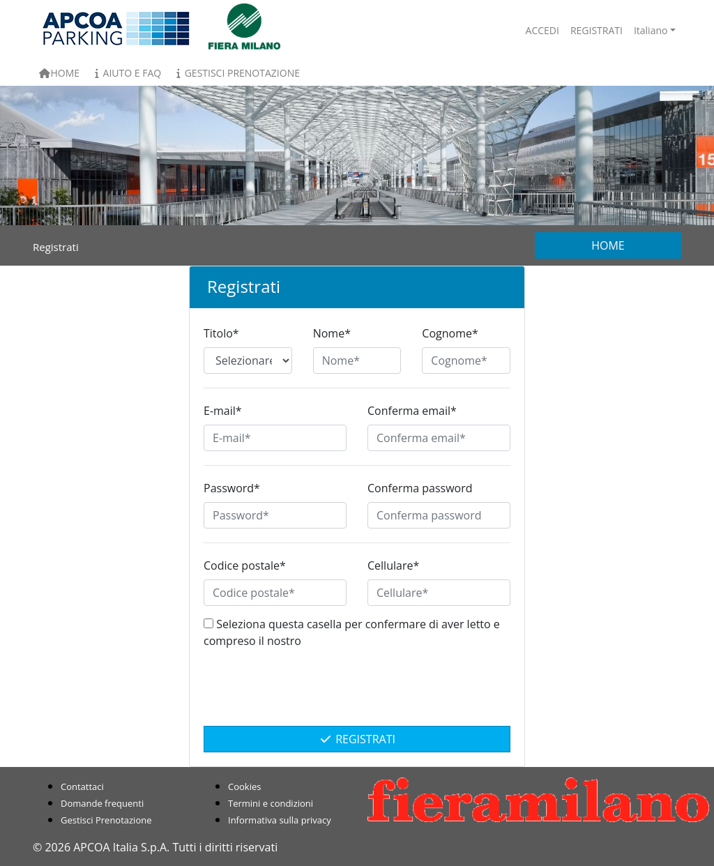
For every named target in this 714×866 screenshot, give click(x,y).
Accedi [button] (542, 30)
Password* (232, 488)
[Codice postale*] (275, 592)
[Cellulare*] (438, 592)
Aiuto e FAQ (126, 72)
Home (58, 72)
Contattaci (82, 786)
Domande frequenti (102, 803)
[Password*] (275, 515)
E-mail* (223, 410)
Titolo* (221, 333)
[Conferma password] (438, 515)
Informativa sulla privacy (279, 820)
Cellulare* (393, 565)
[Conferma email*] (438, 438)
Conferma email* (412, 410)
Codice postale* (245, 565)
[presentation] (357, 694)
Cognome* (450, 333)
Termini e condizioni (270, 803)
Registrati (357, 739)
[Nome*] (357, 360)
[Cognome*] (466, 360)
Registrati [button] (596, 30)
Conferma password (420, 488)
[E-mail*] (275, 438)
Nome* (332, 333)
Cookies (244, 786)
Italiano (651, 30)
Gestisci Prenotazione (236, 72)
